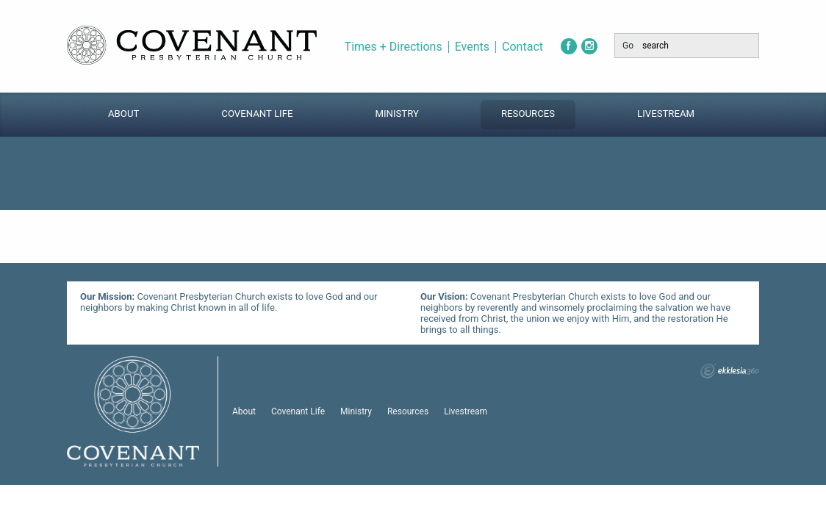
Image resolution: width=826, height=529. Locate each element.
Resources (528, 113)
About (123, 113)
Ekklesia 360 (729, 371)
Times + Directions (393, 47)
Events (472, 47)
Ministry (397, 113)
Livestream (665, 113)
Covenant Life (256, 113)
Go (627, 45)
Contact (522, 47)
